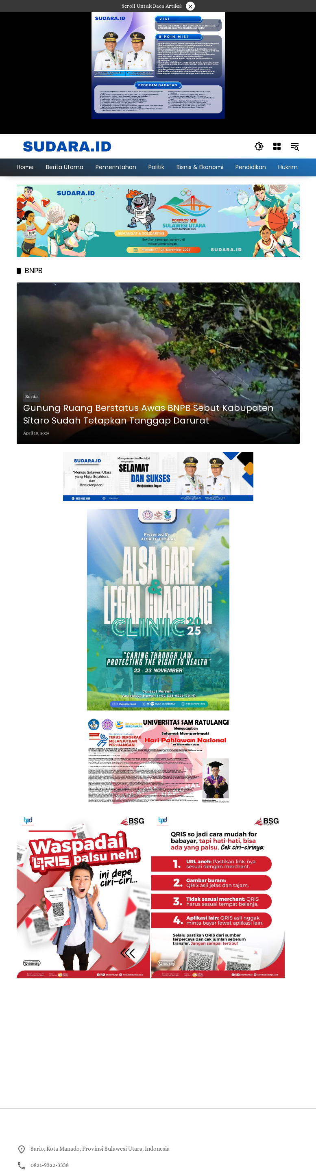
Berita (31, 396)
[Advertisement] (158, 1043)
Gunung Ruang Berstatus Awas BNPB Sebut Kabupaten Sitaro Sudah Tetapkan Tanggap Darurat (148, 414)
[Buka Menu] (277, 146)
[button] (259, 146)
